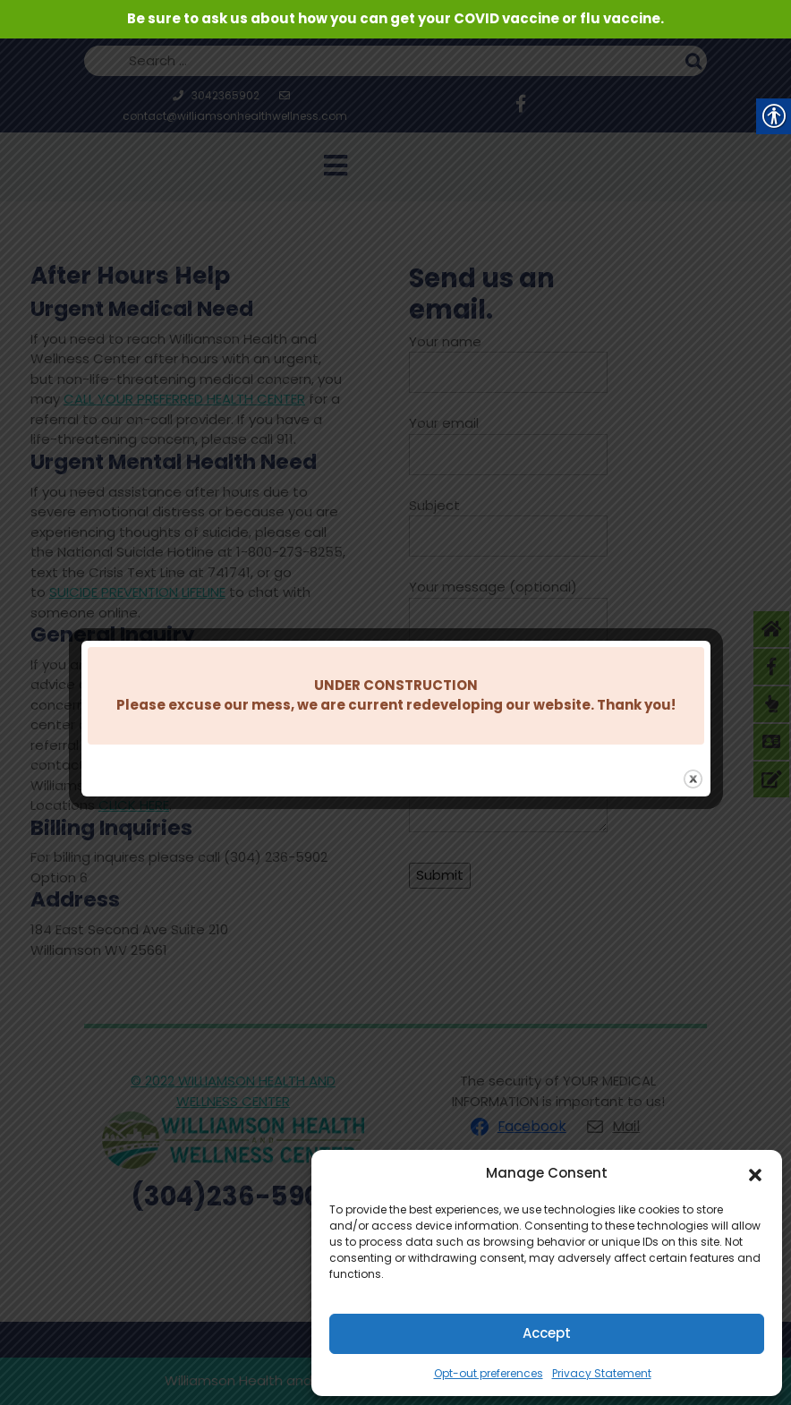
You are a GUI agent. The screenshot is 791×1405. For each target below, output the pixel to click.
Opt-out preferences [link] (488, 1373)
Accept (547, 1333)
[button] (755, 1173)
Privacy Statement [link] (601, 1373)
